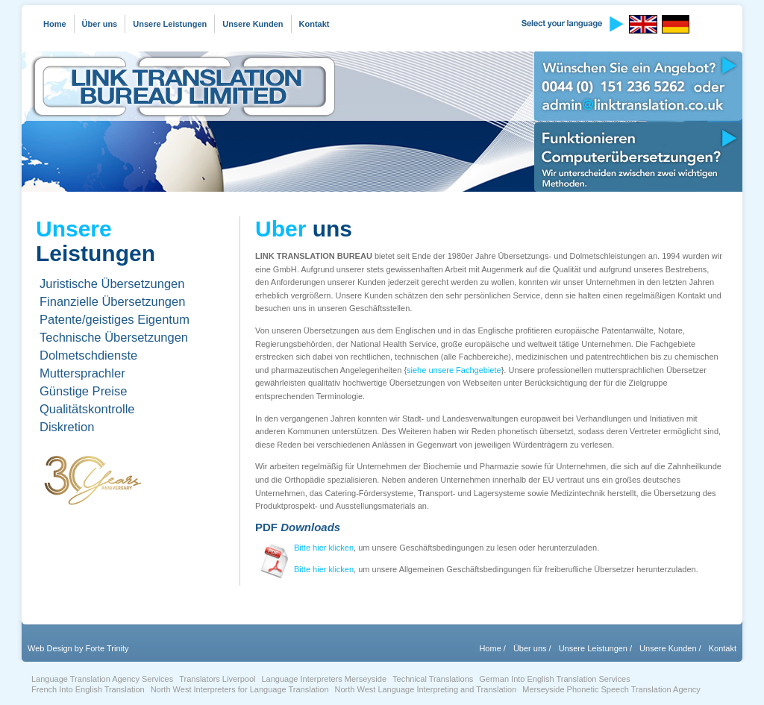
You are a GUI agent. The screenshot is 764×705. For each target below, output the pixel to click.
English (645, 24)
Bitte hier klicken (324, 547)
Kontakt (314, 23)
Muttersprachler (82, 373)
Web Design (50, 648)
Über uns (100, 23)
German (678, 24)
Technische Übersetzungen (114, 337)
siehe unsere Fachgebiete (454, 370)
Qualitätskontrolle (87, 409)
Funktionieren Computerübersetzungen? (638, 157)
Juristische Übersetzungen (112, 283)
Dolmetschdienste (88, 355)
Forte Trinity (106, 648)
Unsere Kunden (252, 23)
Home (54, 23)
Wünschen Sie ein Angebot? (638, 86)
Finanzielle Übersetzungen (112, 301)
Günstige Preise (83, 391)
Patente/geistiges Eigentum (115, 319)
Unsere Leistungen (170, 23)
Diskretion (67, 426)
